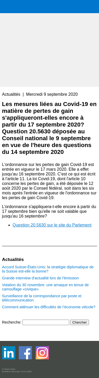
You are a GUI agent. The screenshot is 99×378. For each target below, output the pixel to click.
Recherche (11, 322)
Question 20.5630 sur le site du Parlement (52, 225)
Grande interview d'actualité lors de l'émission (40, 278)
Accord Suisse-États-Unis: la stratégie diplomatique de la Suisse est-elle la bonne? (48, 269)
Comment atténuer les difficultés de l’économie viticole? (49, 307)
